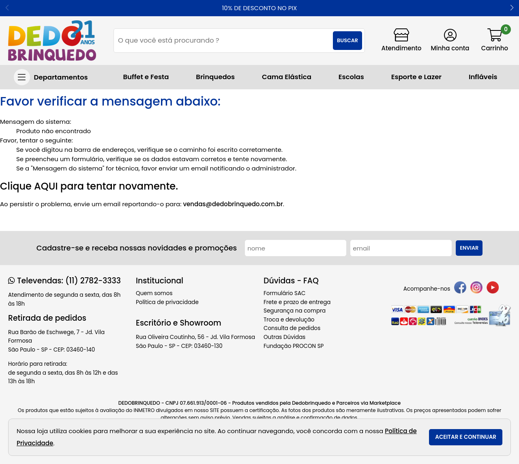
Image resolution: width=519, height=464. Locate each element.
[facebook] (460, 288)
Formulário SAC (285, 293)
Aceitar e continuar (465, 437)
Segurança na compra (295, 311)
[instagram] (476, 288)
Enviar (469, 247)
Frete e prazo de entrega (297, 302)
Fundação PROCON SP (294, 346)
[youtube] (493, 288)
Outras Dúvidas (284, 337)
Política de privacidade (167, 302)
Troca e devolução (289, 320)
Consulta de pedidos (292, 328)
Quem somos (154, 293)
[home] (52, 40)
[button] (512, 8)
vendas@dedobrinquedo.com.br (233, 204)
